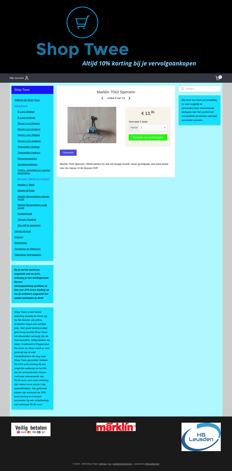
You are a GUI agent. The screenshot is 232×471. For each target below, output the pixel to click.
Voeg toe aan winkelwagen (148, 137)
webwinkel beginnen (122, 464)
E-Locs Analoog (26, 117)
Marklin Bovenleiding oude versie (32, 206)
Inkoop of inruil (23, 231)
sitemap (103, 464)
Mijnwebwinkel (152, 464)
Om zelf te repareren (29, 225)
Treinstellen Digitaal (29, 146)
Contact (19, 237)
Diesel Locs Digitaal (29, 123)
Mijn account (19, 78)
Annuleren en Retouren (27, 248)
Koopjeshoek (25, 213)
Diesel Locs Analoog (29, 129)
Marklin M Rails (26, 190)
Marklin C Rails (26, 184)
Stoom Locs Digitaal (29, 135)
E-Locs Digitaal (26, 111)
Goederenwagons (28, 164)
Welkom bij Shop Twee (27, 100)
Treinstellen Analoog (29, 152)
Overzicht (68, 152)
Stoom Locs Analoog (29, 141)
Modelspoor (21, 105)
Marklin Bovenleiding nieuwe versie (34, 198)
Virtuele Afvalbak (27, 219)
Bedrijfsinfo (21, 242)
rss (109, 464)
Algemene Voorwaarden (28, 254)
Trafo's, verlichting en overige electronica (34, 171)
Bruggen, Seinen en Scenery (34, 178)
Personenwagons (27, 158)
